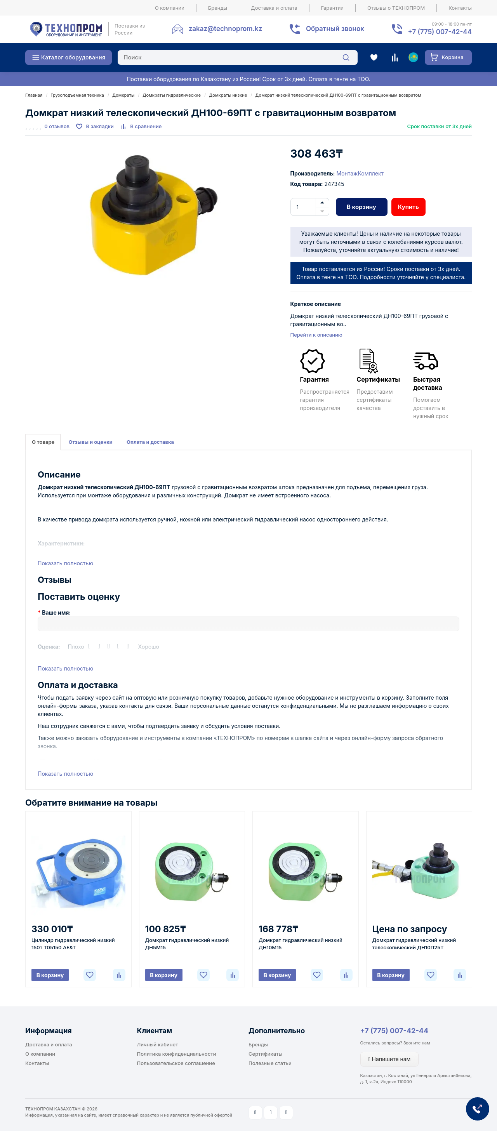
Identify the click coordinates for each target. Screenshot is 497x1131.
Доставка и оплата (274, 8)
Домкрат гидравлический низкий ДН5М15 (187, 943)
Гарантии (332, 8)
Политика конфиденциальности (176, 1054)
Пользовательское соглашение (176, 1063)
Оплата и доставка (150, 442)
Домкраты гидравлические (171, 95)
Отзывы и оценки (90, 442)
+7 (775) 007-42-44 (394, 1031)
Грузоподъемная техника (77, 95)
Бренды (217, 8)
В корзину (361, 206)
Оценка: (49, 646)
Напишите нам (389, 1059)
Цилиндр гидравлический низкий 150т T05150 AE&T (73, 943)
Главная (33, 95)
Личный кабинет (157, 1044)
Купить (408, 206)
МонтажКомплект (360, 173)
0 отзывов (57, 126)
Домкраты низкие (228, 95)
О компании (169, 8)
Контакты (460, 8)
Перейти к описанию (316, 335)
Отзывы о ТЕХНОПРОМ (396, 8)
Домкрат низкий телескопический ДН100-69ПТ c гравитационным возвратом (338, 95)
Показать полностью (65, 563)
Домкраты (123, 95)
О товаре (43, 442)
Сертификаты (265, 1054)
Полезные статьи (270, 1063)
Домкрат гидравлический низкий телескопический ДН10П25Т (414, 943)
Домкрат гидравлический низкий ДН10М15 (300, 943)
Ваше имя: (56, 612)
